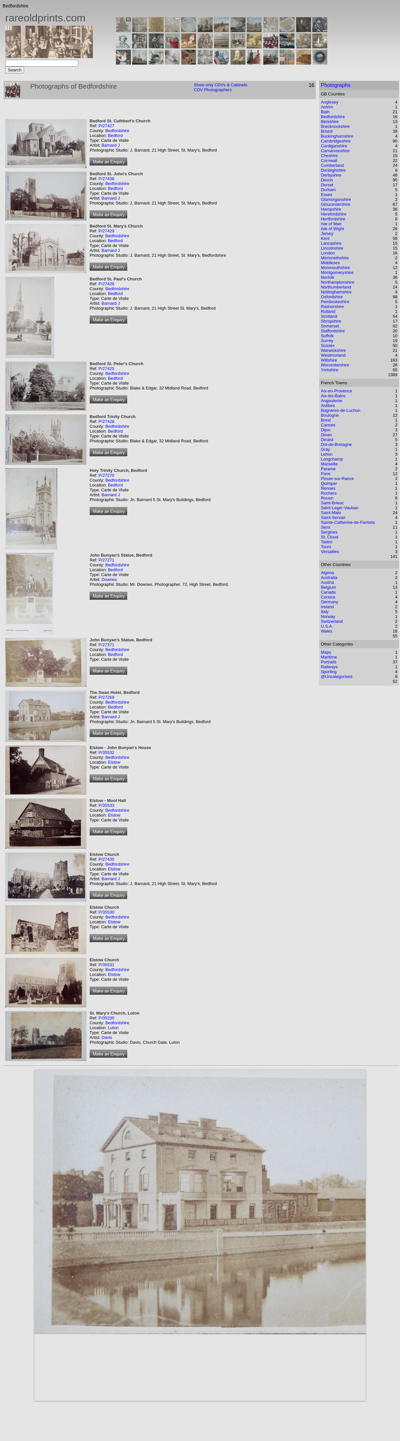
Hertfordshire (333, 218)
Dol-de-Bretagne (336, 444)
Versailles (330, 551)
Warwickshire (333, 350)
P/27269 (106, 697)
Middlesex (330, 262)
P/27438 (106, 178)
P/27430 (106, 859)
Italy (325, 611)
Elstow (114, 762)
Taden (326, 541)
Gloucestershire (335, 204)
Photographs (335, 85)
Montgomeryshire (337, 272)
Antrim (327, 107)
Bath (325, 111)
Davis (107, 1037)
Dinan (326, 434)
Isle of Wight (332, 228)
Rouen (327, 498)
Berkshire (330, 121)
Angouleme (331, 400)
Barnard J (111, 145)
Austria (327, 582)
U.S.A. (327, 626)
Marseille (329, 464)
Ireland (327, 606)
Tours (326, 546)
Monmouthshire (335, 267)
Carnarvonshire (335, 150)
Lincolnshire (332, 248)
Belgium (328, 587)
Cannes (328, 425)
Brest (326, 420)
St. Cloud (329, 537)
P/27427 (106, 125)
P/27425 (106, 368)
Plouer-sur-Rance (337, 478)
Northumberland (336, 287)
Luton (113, 1027)
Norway (328, 616)
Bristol (326, 131)
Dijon (326, 429)
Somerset (330, 326)
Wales (326, 631)
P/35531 (106, 964)
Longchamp (332, 459)
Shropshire (331, 321)
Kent (325, 238)
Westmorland (333, 355)
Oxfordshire (332, 296)
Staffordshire (332, 330)
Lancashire (331, 243)
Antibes (328, 405)
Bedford (115, 135)
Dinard (327, 439)
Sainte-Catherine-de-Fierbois (348, 522)
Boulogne (330, 415)
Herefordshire (333, 214)
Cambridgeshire (336, 141)
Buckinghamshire (337, 136)
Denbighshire (333, 170)
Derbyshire (331, 175)
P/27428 (106, 421)
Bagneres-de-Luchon (340, 410)
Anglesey (329, 102)
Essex (326, 194)
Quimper (329, 483)
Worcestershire (335, 365)
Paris (326, 473)
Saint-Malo (331, 512)
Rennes (328, 488)
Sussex (328, 345)
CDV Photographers (212, 89)
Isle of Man (331, 223)
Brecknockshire (335, 126)
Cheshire (329, 155)
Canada (328, 592)
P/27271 (106, 560)
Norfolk (327, 277)
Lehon (326, 454)
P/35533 (106, 805)
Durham (328, 189)
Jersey (327, 233)
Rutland (328, 311)
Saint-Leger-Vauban (339, 507)
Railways (329, 666)
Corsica (328, 597)
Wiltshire (329, 360)
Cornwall (329, 160)
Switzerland (332, 621)
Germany (329, 601)
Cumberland (332, 165)
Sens (326, 527)
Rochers (328, 493)
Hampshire (331, 209)
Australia (329, 577)
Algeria (327, 572)
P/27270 (106, 475)
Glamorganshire (336, 199)
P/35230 (106, 1018)
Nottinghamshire (336, 291)
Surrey (327, 340)
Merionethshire (335, 257)
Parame (328, 468)
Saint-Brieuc (332, 502)
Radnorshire (332, 306)
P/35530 (106, 912)
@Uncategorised (336, 676)
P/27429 (106, 230)
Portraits (328, 661)
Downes (109, 579)
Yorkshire (329, 369)
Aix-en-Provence (336, 390)
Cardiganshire (334, 145)
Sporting (328, 671)
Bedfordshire (117, 130)
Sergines (329, 532)
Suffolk (327, 335)
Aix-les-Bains (333, 395)
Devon (327, 180)
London (328, 253)
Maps (326, 652)
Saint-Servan (333, 517)
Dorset (327, 184)
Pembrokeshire (335, 301)
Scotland (329, 316)
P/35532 (106, 752)
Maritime (329, 657)
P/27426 (106, 283)
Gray (325, 449)
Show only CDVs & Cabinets (220, 84)
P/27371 (106, 644)
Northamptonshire (337, 282)
